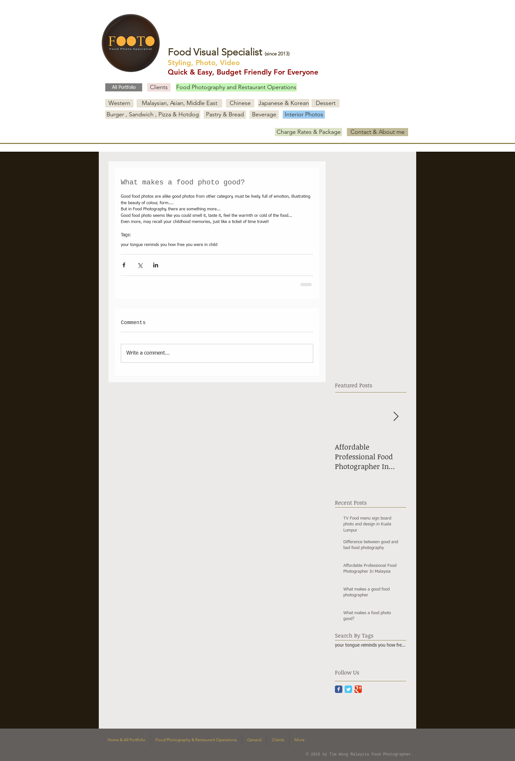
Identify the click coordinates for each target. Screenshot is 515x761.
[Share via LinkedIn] (156, 265)
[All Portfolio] (123, 87)
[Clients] (158, 87)
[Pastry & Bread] (225, 115)
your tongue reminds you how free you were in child (169, 245)
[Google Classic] (358, 689)
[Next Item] (396, 417)
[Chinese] (240, 103)
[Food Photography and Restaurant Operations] (236, 87)
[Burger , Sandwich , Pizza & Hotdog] (152, 115)
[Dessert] (325, 103)
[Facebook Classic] (338, 689)
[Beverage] (264, 115)
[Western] (119, 103)
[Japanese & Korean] (283, 103)
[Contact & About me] (377, 132)
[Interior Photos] (304, 115)
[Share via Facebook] (124, 265)
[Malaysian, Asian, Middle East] (179, 103)
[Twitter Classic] (348, 689)
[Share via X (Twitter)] (140, 265)
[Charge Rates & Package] (308, 132)
